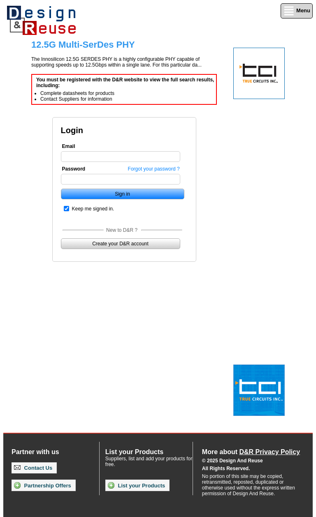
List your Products (136, 485)
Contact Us (33, 468)
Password (74, 169)
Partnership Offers (42, 485)
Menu (296, 11)
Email (68, 146)
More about (251, 451)
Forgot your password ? (154, 169)
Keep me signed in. (93, 209)
